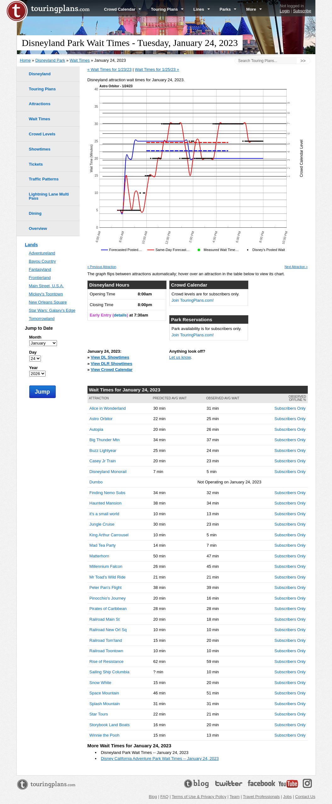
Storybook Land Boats (109, 724)
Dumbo (96, 482)
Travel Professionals (261, 796)
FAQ (164, 796)
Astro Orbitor (101, 418)
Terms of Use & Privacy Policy (199, 796)
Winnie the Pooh (104, 735)
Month (35, 337)
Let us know (180, 357)
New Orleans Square (48, 302)
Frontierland (40, 277)
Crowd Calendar (122, 9)
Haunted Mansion (105, 503)
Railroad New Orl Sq (108, 629)
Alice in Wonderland (107, 408)
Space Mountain (104, 693)
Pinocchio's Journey (107, 598)
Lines (202, 9)
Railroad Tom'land (105, 640)
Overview (38, 228)
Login (285, 11)
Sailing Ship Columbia (109, 672)
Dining (35, 213)
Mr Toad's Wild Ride (107, 577)
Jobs (287, 796)
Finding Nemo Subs (107, 492)
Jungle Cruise (102, 524)
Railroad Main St (104, 619)
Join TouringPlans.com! (193, 300)
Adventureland (42, 253)
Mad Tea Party (102, 545)
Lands (31, 244)
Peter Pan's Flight (105, 587)
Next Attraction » (295, 267)
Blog (153, 796)
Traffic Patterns (44, 179)
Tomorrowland (42, 318)
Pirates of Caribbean (108, 608)
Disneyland (40, 73)
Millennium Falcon (105, 566)
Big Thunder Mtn (104, 439)
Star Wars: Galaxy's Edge (52, 310)
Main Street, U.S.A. (46, 285)
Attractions (40, 103)
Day (33, 352)
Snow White (100, 682)
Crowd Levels (42, 134)
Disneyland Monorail (108, 471)
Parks (228, 9)
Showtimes (40, 149)
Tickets (36, 164)
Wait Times (80, 60)
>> (303, 60)
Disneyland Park (50, 60)
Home (25, 60)
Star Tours (98, 714)
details (120, 315)
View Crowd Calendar (111, 369)
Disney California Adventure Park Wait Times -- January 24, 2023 (160, 758)
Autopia (96, 429)
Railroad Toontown (106, 650)
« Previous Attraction (101, 267)
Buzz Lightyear (102, 450)
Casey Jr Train (102, 461)
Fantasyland (40, 269)
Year (33, 367)
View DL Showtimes (110, 357)
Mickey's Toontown (46, 294)
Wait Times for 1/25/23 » (157, 69)
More (254, 9)
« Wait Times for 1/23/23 (109, 69)
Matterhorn (99, 556)
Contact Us (305, 796)
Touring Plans (167, 9)
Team (235, 796)
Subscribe (302, 11)
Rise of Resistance (106, 661)
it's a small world (104, 513)
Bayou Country (42, 261)
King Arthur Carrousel (108, 535)
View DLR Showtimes (111, 363)
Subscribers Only (290, 408)
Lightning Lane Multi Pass (49, 196)
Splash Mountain (104, 703)
